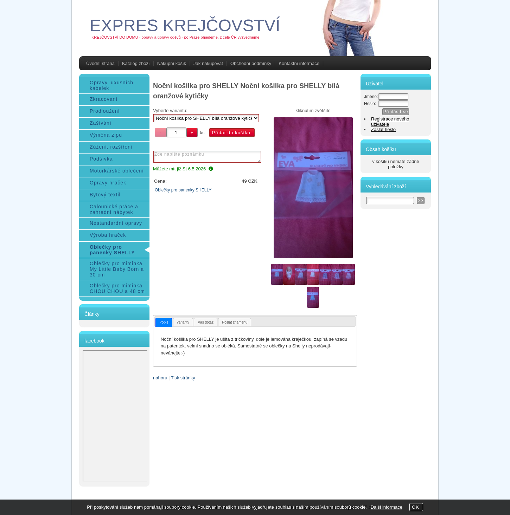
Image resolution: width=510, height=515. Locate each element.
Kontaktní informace (299, 63)
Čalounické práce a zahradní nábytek (114, 209)
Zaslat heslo (383, 129)
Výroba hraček (108, 235)
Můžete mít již (183, 168)
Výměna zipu (106, 135)
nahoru (160, 377)
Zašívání (100, 123)
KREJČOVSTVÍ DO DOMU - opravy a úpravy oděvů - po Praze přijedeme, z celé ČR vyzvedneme (175, 37)
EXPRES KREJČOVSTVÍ (185, 25)
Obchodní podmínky (250, 63)
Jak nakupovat (208, 63)
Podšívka (101, 159)
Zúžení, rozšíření (111, 147)
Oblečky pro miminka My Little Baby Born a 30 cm (117, 269)
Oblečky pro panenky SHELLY (183, 190)
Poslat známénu (234, 322)
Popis (163, 322)
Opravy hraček (108, 182)
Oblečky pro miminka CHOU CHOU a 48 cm (117, 288)
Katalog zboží (136, 63)
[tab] (163, 322)
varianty (183, 322)
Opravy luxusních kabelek (111, 85)
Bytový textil (105, 194)
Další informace (386, 507)
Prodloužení (105, 111)
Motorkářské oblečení (117, 171)
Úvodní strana (100, 63)
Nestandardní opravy (116, 223)
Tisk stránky (183, 377)
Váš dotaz (205, 322)
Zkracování (103, 99)
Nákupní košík (171, 63)
